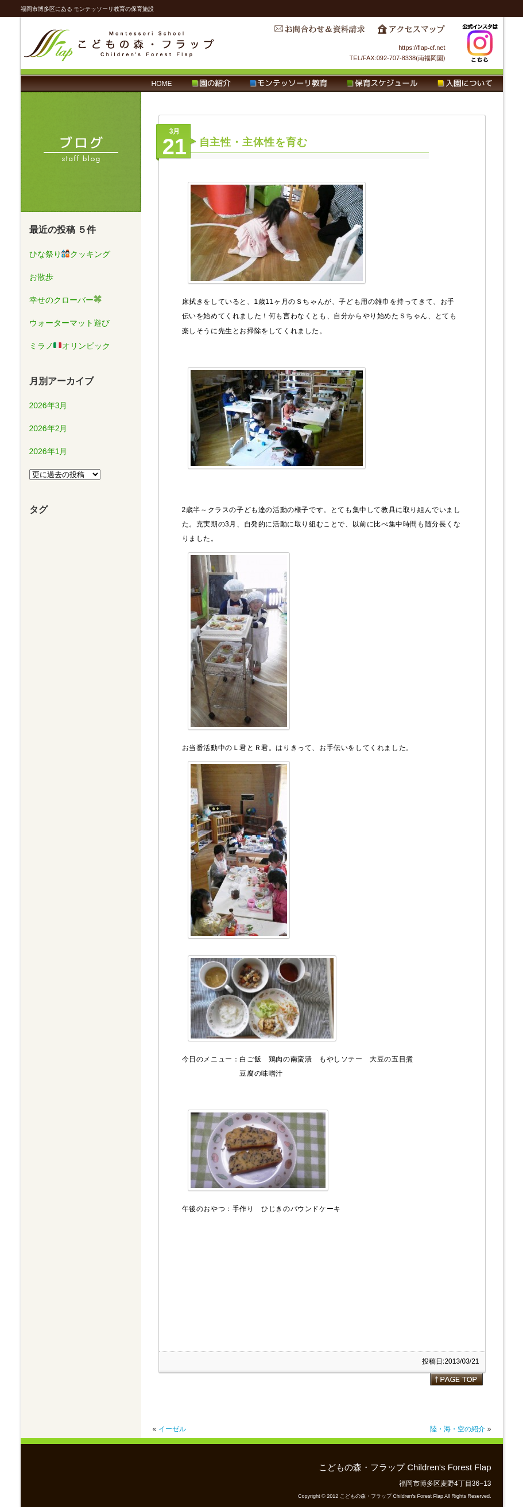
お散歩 (41, 277)
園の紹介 (211, 84)
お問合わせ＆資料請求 (319, 32)
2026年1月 (48, 451)
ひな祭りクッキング (70, 254)
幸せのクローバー (65, 299)
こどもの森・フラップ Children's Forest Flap (119, 43)
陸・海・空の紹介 (457, 1429)
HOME (162, 84)
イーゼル (172, 1429)
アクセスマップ (411, 32)
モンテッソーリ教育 (288, 84)
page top (456, 1379)
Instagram (480, 43)
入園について (464, 84)
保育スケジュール (382, 84)
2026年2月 (48, 428)
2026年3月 (48, 405)
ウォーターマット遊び (69, 322)
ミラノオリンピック (70, 345)
